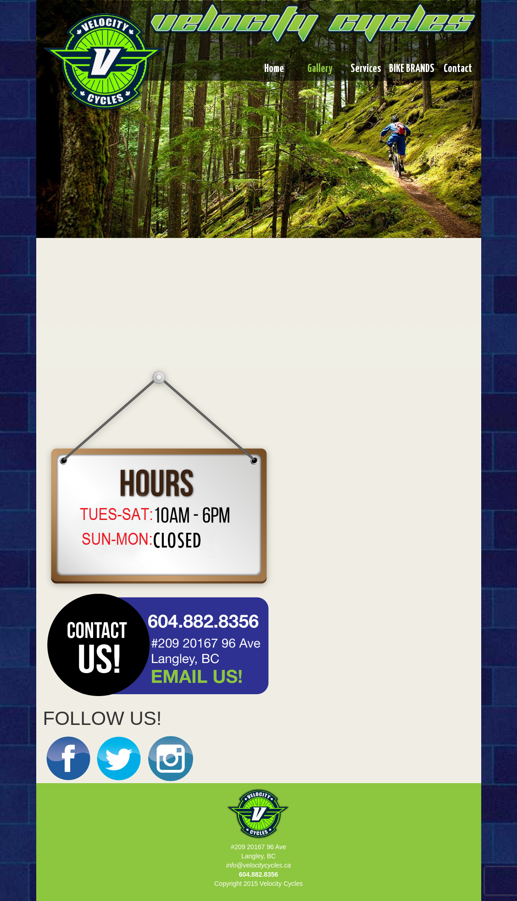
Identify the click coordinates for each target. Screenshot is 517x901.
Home (274, 69)
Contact (458, 69)
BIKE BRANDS (411, 69)
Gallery (320, 69)
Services (365, 69)
